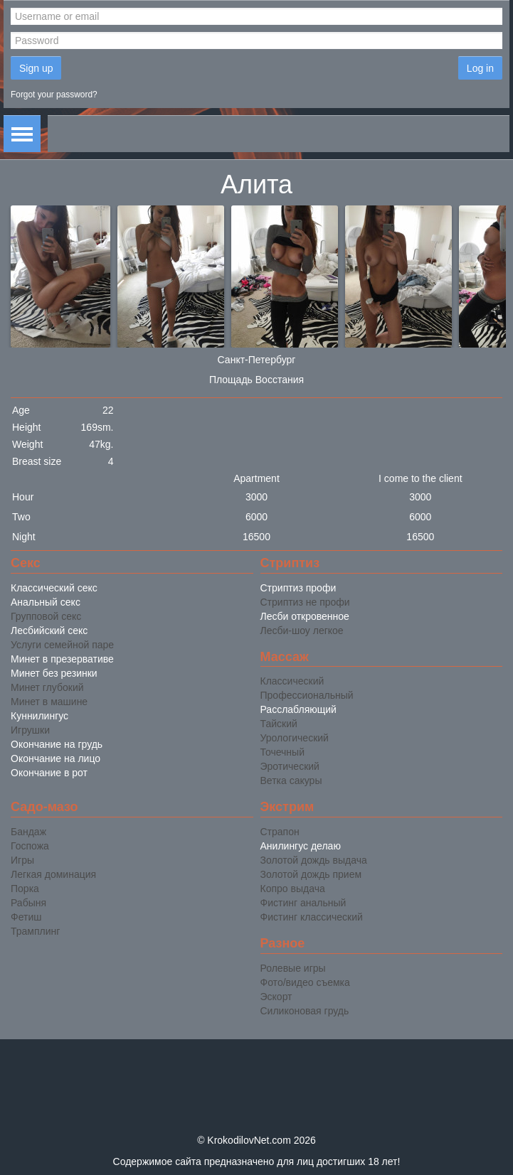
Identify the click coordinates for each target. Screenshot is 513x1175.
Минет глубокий (47, 687)
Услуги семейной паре (62, 644)
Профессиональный (307, 695)
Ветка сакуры (291, 780)
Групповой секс (46, 616)
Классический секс (54, 588)
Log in (480, 68)
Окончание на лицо (55, 758)
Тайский (278, 723)
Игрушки (30, 730)
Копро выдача (292, 888)
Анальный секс (45, 602)
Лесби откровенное (304, 616)
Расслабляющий (298, 709)
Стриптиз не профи (305, 602)
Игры (22, 860)
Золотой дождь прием (311, 874)
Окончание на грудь (56, 744)
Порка (25, 888)
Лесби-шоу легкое (302, 630)
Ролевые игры (293, 968)
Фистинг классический (311, 917)
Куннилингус (39, 715)
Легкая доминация (53, 874)
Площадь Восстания (256, 379)
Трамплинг (35, 931)
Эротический (289, 766)
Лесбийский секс (49, 630)
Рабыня (28, 902)
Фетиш (26, 917)
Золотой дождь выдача (313, 860)
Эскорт (276, 996)
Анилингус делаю (300, 846)
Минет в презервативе (62, 659)
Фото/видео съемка (305, 982)
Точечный (282, 752)
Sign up (36, 68)
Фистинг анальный (303, 902)
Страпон (280, 831)
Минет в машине (49, 701)
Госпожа (30, 846)
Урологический (294, 738)
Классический (292, 681)
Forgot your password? (54, 95)
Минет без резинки (54, 673)
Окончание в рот (49, 772)
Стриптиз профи (298, 588)
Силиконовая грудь (304, 1010)
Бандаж (28, 831)
